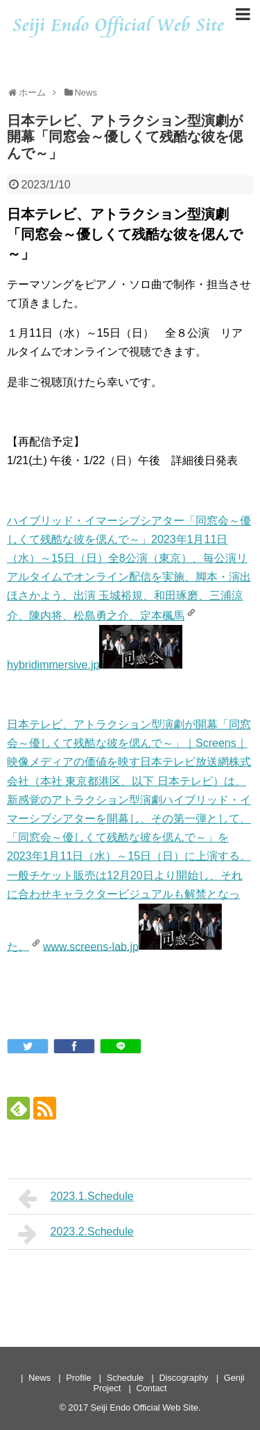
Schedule (125, 1377)
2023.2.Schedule (76, 1234)
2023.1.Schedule (76, 1199)
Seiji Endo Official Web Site (144, 1407)
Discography (183, 1377)
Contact (151, 1388)
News (39, 1377)
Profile (78, 1377)
